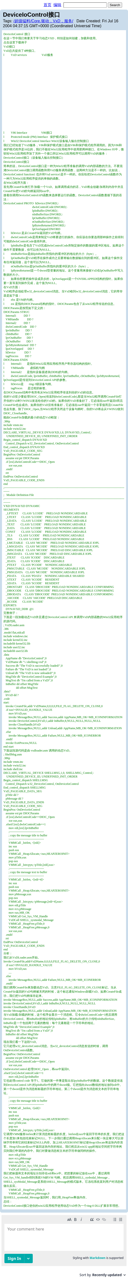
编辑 (57, 5)
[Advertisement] (64, 94)
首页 (47, 5)
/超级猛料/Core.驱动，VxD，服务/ (43, 21)
